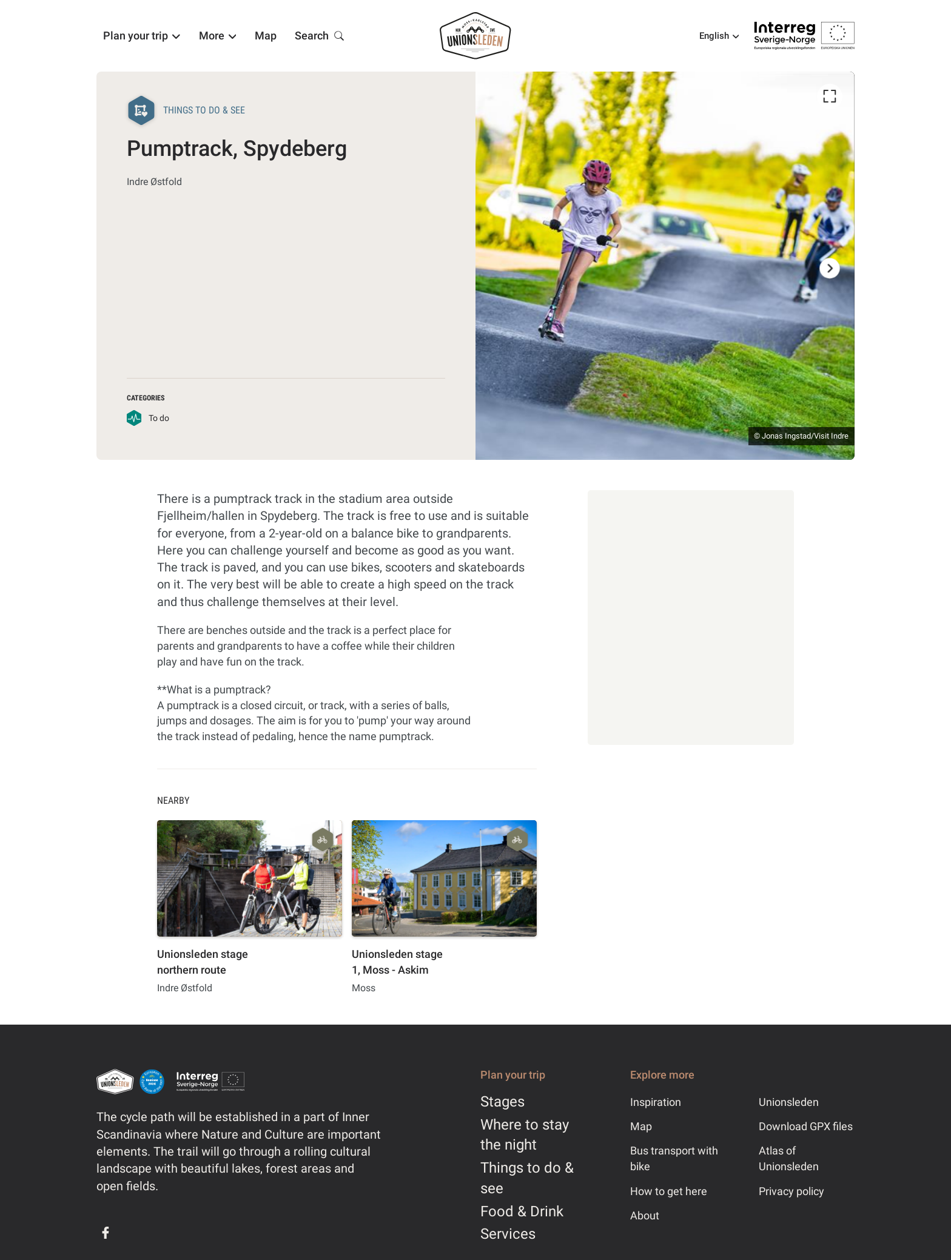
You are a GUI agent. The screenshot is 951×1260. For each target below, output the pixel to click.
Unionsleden (789, 1102)
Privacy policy (791, 1191)
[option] (665, 266)
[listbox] (665, 266)
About (644, 1215)
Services (508, 1233)
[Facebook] (105, 1233)
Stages (502, 1101)
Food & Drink (521, 1211)
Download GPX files (806, 1126)
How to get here (668, 1191)
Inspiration (655, 1102)
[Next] (829, 268)
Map (641, 1126)
